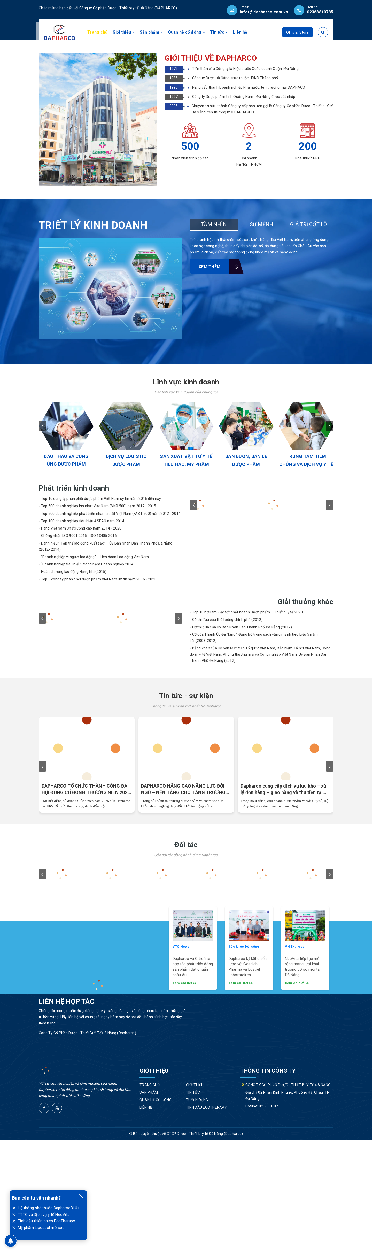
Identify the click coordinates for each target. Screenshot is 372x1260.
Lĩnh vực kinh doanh (186, 502)
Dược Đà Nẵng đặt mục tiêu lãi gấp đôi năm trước (282, 909)
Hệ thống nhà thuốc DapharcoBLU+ (49, 1207)
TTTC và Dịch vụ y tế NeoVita (43, 1214)
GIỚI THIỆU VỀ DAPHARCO (211, 178)
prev (42, 546)
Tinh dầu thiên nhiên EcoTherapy (46, 1221)
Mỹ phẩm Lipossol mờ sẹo (41, 1227)
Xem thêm (214, 386)
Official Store (297, 32)
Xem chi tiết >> (185, 1103)
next (329, 546)
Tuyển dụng (197, 1220)
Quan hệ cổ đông (186, 32)
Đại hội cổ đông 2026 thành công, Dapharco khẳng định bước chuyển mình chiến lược (84, 909)
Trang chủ (97, 32)
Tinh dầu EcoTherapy (206, 1227)
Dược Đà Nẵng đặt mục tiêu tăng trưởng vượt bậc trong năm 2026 (184, 909)
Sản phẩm (151, 32)
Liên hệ (240, 32)
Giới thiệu (124, 32)
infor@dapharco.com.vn (264, 12)
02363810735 (320, 12)
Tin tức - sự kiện (186, 816)
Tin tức (219, 32)
